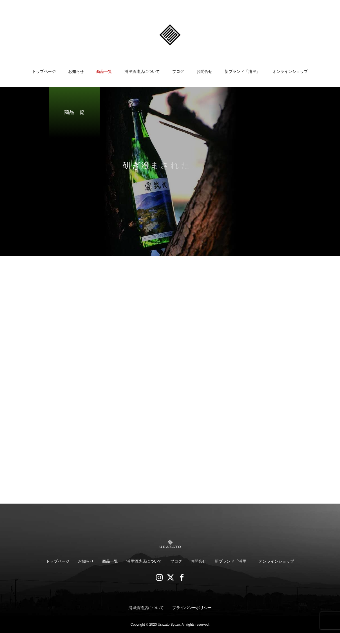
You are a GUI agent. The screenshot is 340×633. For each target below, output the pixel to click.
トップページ (44, 71)
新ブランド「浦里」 (242, 71)
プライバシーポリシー (192, 607)
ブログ (178, 71)
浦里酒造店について (142, 71)
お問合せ (204, 71)
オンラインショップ (290, 71)
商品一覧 (104, 71)
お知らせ (76, 71)
